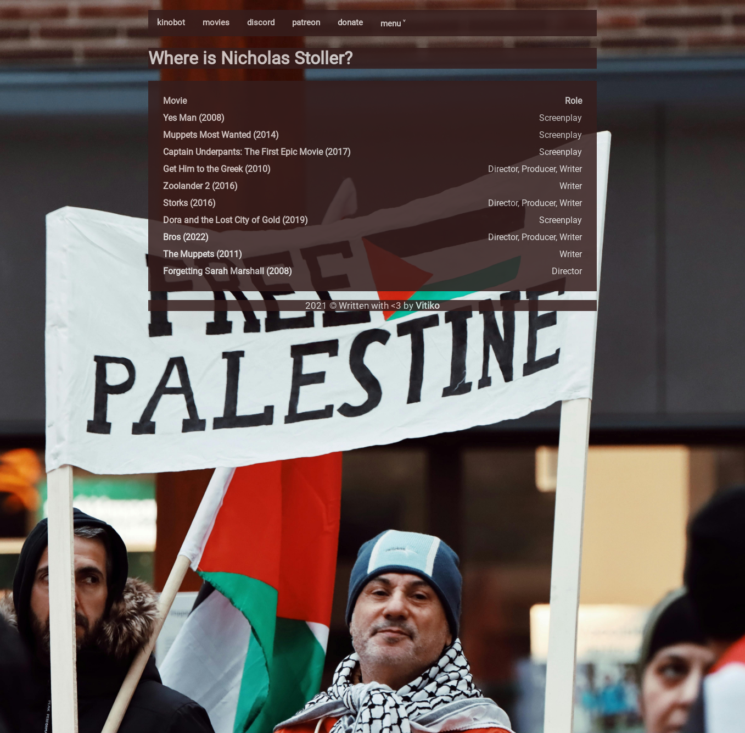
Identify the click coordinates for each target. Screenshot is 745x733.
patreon (306, 22)
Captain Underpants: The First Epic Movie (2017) (257, 152)
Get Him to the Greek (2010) (217, 169)
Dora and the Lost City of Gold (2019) (235, 220)
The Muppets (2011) (202, 254)
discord (261, 22)
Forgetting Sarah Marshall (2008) (227, 271)
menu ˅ (392, 24)
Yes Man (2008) (194, 118)
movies (216, 22)
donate (350, 22)
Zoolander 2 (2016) (200, 186)
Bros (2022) (186, 237)
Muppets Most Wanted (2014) (221, 135)
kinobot (171, 22)
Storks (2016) (189, 203)
